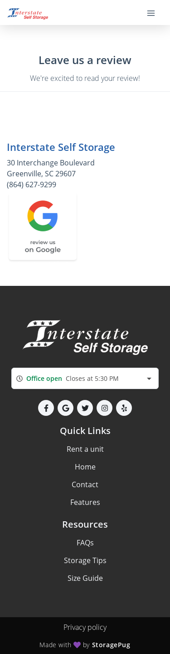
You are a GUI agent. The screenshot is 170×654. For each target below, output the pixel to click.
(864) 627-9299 (31, 185)
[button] (46, 408)
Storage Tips (85, 560)
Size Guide (85, 578)
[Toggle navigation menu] (154, 12)
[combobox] (85, 378)
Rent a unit (85, 449)
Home (85, 467)
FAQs (85, 543)
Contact (85, 484)
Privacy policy (85, 627)
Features (85, 502)
